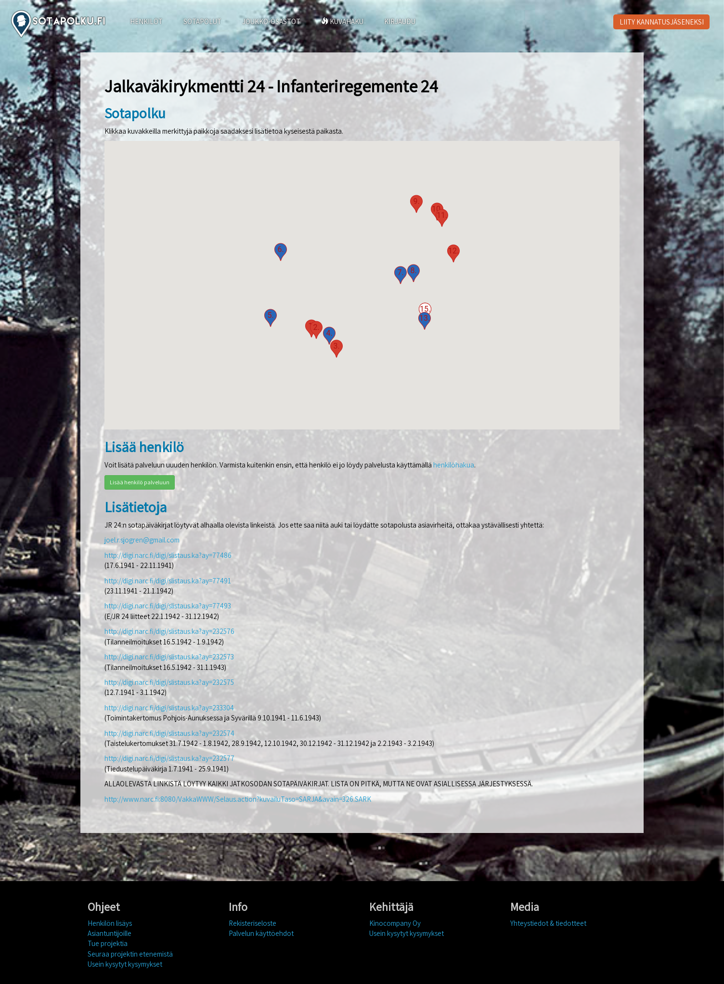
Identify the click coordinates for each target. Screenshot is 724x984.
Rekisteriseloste (252, 923)
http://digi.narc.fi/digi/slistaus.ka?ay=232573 (169, 656)
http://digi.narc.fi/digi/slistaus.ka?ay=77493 (167, 605)
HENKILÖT (146, 21)
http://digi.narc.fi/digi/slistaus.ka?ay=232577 (169, 758)
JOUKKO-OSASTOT (271, 21)
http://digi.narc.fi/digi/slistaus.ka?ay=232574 (169, 733)
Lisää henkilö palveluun (139, 482)
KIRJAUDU (399, 21)
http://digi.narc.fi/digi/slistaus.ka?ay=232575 (169, 682)
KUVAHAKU (342, 21)
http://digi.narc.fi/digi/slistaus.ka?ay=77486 (168, 555)
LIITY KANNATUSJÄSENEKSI (662, 21)
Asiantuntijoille (109, 933)
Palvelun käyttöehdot (261, 933)
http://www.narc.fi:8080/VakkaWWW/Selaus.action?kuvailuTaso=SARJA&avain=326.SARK (237, 799)
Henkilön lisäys (110, 923)
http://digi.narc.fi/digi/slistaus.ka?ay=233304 (169, 707)
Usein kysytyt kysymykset (125, 964)
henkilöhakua (453, 464)
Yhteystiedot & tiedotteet (548, 923)
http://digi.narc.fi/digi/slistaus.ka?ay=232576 (169, 631)
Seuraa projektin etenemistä (130, 954)
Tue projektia (108, 943)
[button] (316, 330)
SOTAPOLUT (202, 21)
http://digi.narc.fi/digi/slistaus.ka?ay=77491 (167, 580)
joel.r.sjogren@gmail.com (142, 539)
